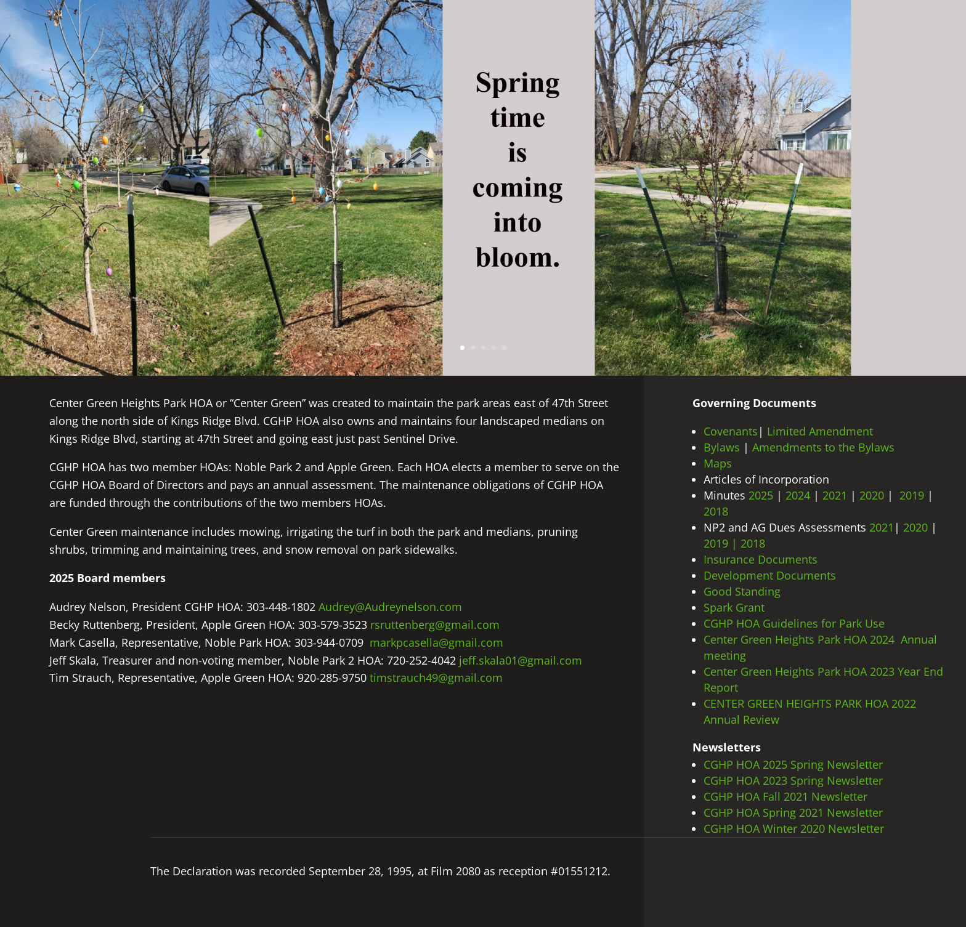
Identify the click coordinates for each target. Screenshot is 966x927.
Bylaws (722, 447)
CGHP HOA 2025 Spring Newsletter (795, 764)
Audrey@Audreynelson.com (390, 606)
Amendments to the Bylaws (823, 447)
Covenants (731, 431)
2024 (797, 495)
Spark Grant (734, 607)
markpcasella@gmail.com (436, 642)
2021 (834, 495)
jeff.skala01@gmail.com (520, 660)
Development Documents (770, 575)
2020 (873, 495)
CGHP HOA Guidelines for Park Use (794, 623)
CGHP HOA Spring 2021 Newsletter (793, 812)
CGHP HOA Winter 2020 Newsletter (794, 828)
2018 (717, 511)
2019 (911, 495)
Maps (718, 463)
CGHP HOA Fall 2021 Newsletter (785, 796)
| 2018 (748, 543)
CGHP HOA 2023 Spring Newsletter (795, 780)
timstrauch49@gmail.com (436, 677)
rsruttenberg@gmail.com (435, 624)
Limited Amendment (820, 431)
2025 (762, 495)
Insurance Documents (761, 559)
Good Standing (742, 591)
